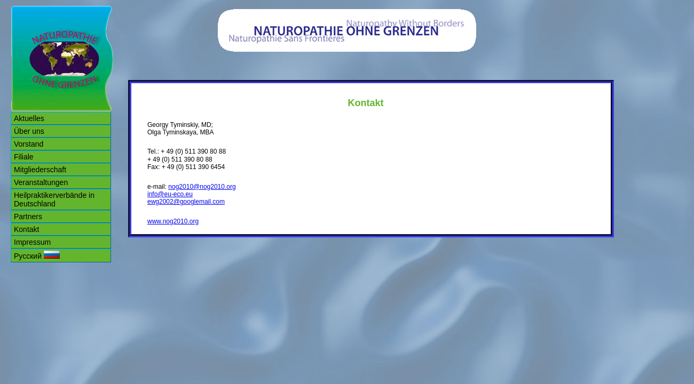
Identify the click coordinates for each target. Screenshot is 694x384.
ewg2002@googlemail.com (186, 201)
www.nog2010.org (173, 221)
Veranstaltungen (41, 182)
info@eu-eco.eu (170, 194)
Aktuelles (29, 118)
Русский (37, 255)
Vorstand (28, 144)
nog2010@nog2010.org (201, 186)
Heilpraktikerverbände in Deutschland (54, 199)
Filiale (24, 157)
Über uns (29, 131)
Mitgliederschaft (40, 169)
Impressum (32, 242)
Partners (28, 216)
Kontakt (26, 229)
